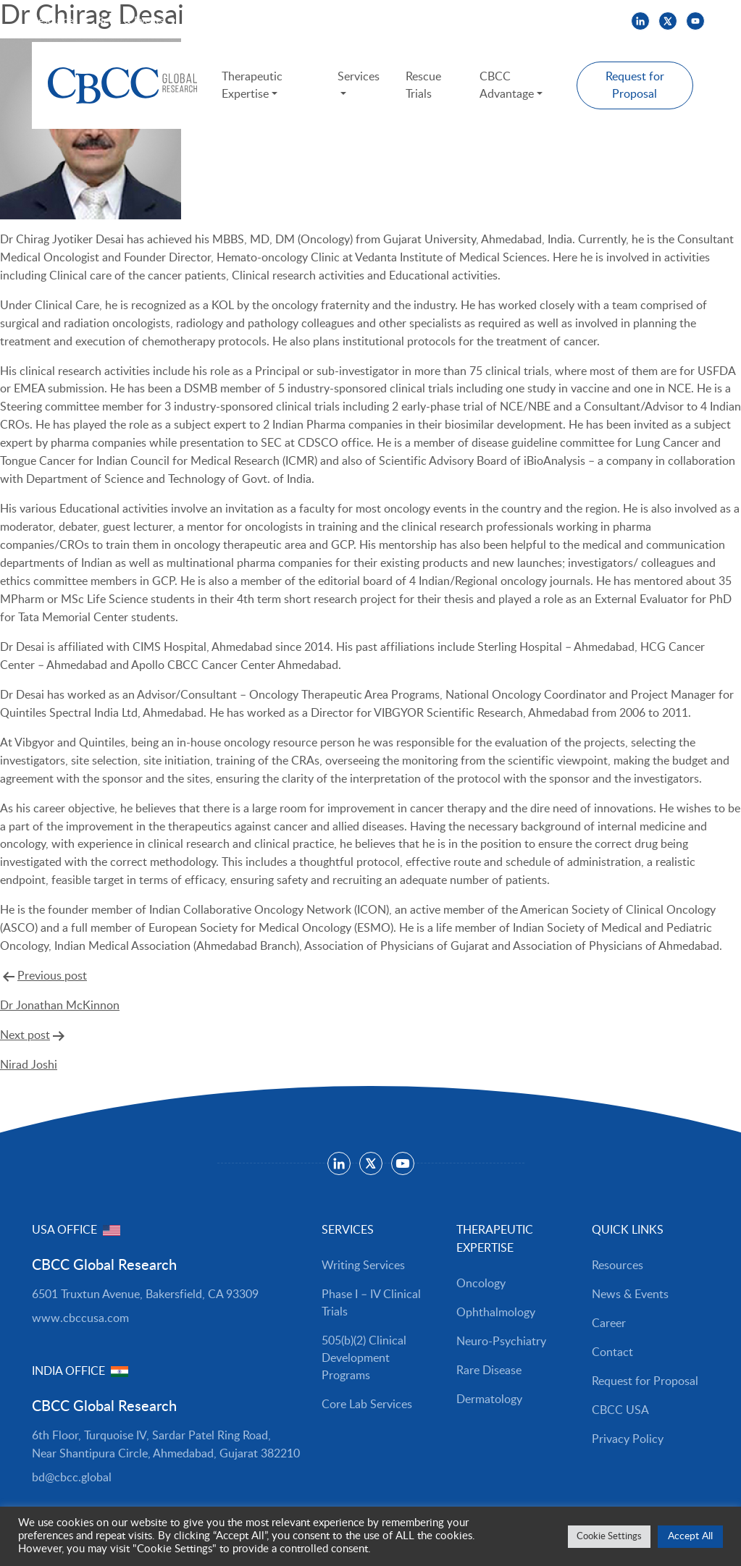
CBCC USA (257, 21)
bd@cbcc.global (72, 1477)
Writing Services (363, 1265)
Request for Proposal (635, 85)
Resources (55, 21)
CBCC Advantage (507, 85)
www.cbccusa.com (80, 1318)
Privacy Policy (627, 1439)
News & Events (130, 21)
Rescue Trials (423, 85)
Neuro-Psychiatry (501, 1341)
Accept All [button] (690, 1536)
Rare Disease (489, 1370)
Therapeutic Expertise (252, 85)
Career (609, 1323)
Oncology (481, 1283)
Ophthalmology (495, 1312)
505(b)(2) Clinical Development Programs (364, 1358)
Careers (198, 21)
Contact (612, 1352)
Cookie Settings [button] (609, 1536)
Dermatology (489, 1399)
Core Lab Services (367, 1404)
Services (359, 77)
